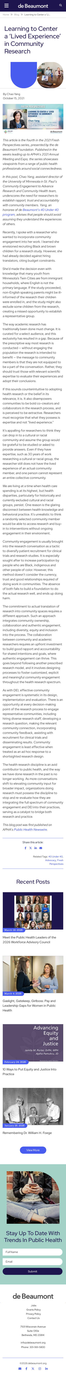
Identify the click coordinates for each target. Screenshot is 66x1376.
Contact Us (33, 1318)
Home (6, 14)
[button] (60, 5)
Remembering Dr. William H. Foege (27, 1133)
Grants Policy (33, 1309)
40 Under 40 (55, 856)
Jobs (33, 1305)
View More (33, 1150)
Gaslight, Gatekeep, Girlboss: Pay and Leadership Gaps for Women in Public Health (29, 1005)
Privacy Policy (33, 1313)
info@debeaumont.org (33, 1342)
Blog (16, 14)
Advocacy (50, 860)
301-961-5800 (37, 1347)
